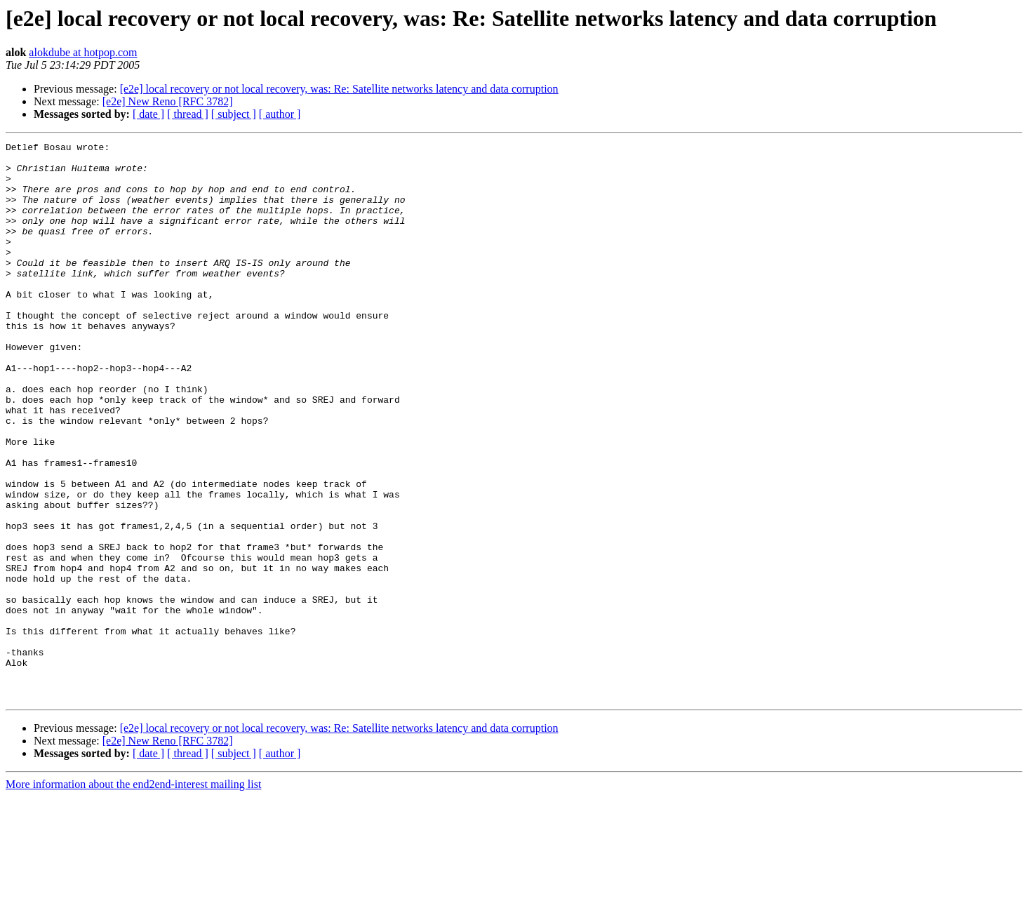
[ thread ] (187, 114)
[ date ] (148, 114)
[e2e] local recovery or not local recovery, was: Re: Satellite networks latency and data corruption (339, 89)
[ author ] (280, 114)
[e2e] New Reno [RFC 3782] (167, 101)
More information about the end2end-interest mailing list (133, 896)
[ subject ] (233, 114)
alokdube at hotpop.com (83, 52)
